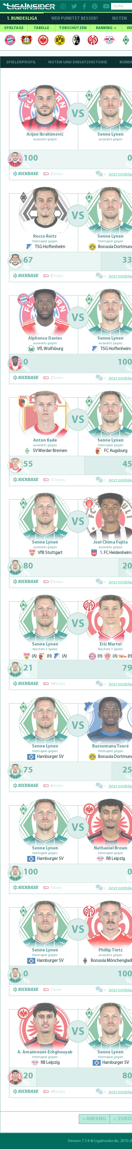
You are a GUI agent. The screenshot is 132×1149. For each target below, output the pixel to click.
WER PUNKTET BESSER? (74, 19)
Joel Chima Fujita (110, 542)
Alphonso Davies (45, 338)
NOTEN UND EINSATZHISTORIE (77, 62)
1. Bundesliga (22, 19)
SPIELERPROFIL (21, 62)
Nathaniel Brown (110, 848)
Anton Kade (45, 440)
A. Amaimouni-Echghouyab (44, 1052)
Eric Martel (111, 644)
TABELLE (41, 28)
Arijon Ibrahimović (44, 134)
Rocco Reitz (45, 236)
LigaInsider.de (106, 1141)
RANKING (106, 28)
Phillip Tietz (111, 950)
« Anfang (94, 1119)
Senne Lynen (110, 134)
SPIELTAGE (14, 28)
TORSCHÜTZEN (73, 28)
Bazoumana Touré (110, 746)
